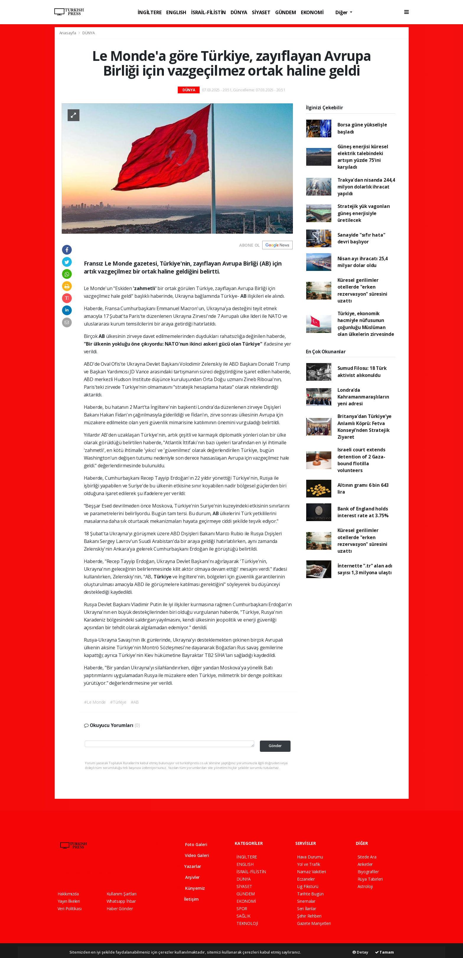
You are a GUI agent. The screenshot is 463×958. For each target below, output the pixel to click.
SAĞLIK (243, 916)
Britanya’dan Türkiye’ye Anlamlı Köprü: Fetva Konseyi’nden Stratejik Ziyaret (365, 426)
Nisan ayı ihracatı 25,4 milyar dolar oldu (363, 262)
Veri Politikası (70, 908)
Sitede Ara (367, 857)
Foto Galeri (192, 844)
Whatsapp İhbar (121, 901)
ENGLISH (176, 12)
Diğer (342, 12)
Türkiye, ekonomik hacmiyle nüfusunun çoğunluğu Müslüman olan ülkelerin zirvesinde (366, 323)
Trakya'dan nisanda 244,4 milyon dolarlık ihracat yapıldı (366, 187)
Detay (360, 952)
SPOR (242, 908)
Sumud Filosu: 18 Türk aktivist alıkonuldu (362, 371)
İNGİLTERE (150, 12)
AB (243, 296)
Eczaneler (306, 879)
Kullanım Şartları (121, 894)
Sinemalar (306, 901)
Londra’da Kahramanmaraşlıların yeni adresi (363, 397)
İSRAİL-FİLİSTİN (208, 12)
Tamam (384, 952)
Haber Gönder (120, 908)
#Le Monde (95, 702)
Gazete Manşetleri (314, 923)
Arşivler (188, 877)
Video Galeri (193, 855)
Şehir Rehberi (309, 916)
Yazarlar (189, 866)
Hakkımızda (68, 894)
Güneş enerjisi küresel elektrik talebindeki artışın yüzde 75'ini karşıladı (363, 156)
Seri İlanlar (306, 908)
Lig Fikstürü (307, 886)
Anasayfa (68, 32)
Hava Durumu (310, 857)
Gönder (275, 745)
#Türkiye (118, 702)
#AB (135, 702)
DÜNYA (239, 12)
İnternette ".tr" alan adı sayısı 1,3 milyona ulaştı (365, 569)
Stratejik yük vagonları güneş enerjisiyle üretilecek (364, 213)
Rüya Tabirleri (370, 879)
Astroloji (365, 886)
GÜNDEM (285, 12)
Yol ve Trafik (308, 864)
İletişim (188, 899)
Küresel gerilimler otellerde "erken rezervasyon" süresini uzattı (362, 290)
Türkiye (163, 576)
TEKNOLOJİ (247, 923)
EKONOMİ (312, 12)
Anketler (365, 864)
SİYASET (261, 12)
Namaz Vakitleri (311, 871)
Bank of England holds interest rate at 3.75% (363, 512)
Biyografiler (368, 871)
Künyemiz (191, 888)
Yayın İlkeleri (69, 901)
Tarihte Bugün (310, 894)
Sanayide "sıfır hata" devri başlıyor (361, 238)
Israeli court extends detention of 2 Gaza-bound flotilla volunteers (361, 460)
